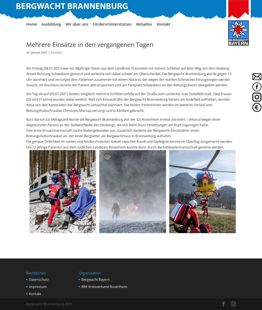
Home (31, 25)
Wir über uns (77, 25)
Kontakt (163, 25)
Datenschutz (39, 279)
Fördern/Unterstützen (112, 25)
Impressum (38, 286)
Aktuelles (144, 25)
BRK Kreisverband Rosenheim (104, 286)
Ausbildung (51, 25)
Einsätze (56, 52)
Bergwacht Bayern (95, 279)
